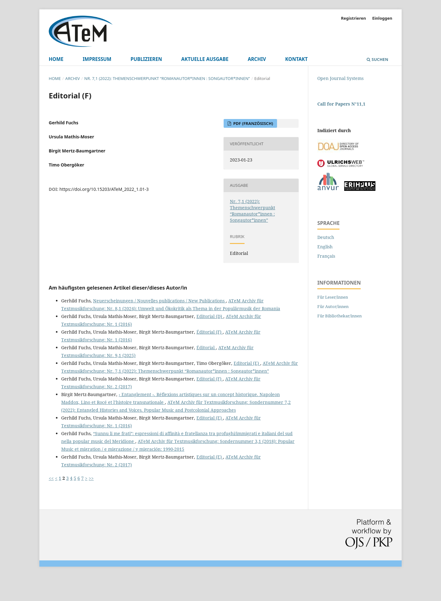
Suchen (377, 59)
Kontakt (296, 59)
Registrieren (353, 18)
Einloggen (382, 18)
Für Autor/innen (333, 306)
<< (51, 478)
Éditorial (206, 347)
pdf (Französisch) (252, 123)
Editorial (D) (209, 316)
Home (56, 59)
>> (91, 478)
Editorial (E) (247, 363)
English (325, 247)
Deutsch (325, 237)
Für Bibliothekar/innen (339, 316)
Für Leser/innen (332, 297)
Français (326, 256)
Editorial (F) (209, 379)
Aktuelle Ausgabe (204, 59)
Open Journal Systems (340, 78)
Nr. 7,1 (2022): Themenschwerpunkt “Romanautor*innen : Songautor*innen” (167, 78)
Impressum (97, 59)
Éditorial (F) (209, 332)
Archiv (257, 59)
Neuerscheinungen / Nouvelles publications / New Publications (159, 301)
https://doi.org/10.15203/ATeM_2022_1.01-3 (104, 189)
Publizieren (146, 59)
